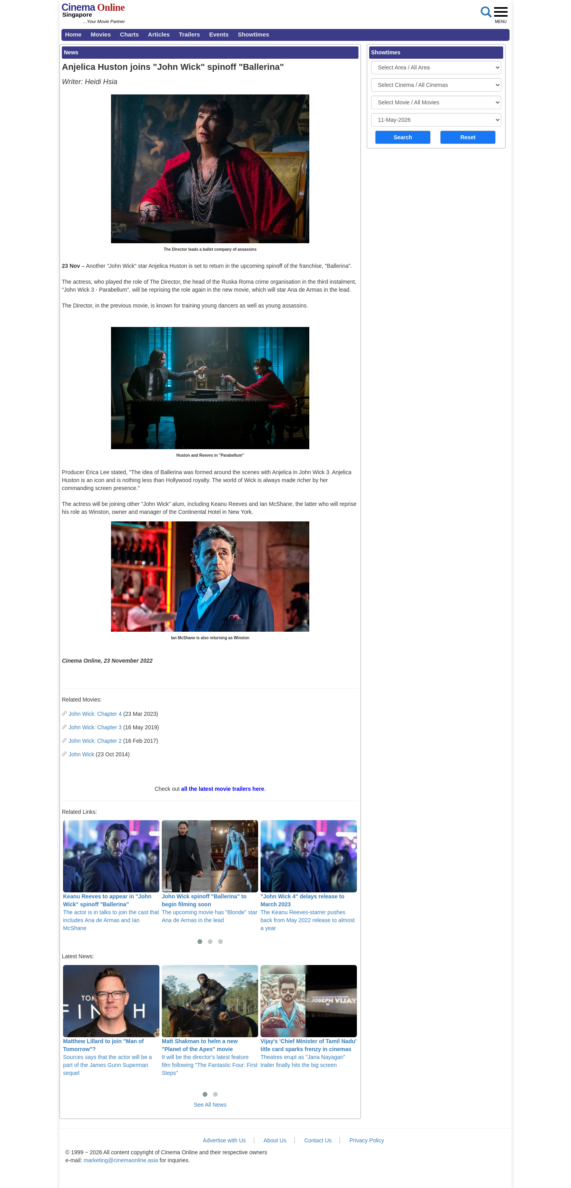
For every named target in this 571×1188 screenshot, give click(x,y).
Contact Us (317, 1140)
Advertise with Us (224, 1140)
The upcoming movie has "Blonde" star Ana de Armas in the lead (210, 871)
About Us (275, 1140)
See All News (210, 1104)
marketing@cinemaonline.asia (121, 1160)
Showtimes (253, 34)
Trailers (189, 34)
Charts (129, 34)
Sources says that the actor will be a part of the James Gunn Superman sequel (111, 1020)
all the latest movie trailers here (222, 789)
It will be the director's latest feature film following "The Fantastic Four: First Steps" (210, 1020)
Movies (101, 34)
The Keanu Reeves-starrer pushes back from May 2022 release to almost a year (309, 875)
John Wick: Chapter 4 (95, 714)
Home (73, 34)
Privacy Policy (366, 1140)
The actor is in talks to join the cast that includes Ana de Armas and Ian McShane (111, 875)
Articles (159, 34)
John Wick (81, 754)
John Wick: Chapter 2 (95, 741)
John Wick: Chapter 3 (95, 727)
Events (218, 34)
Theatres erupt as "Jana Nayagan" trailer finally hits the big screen (309, 1016)
